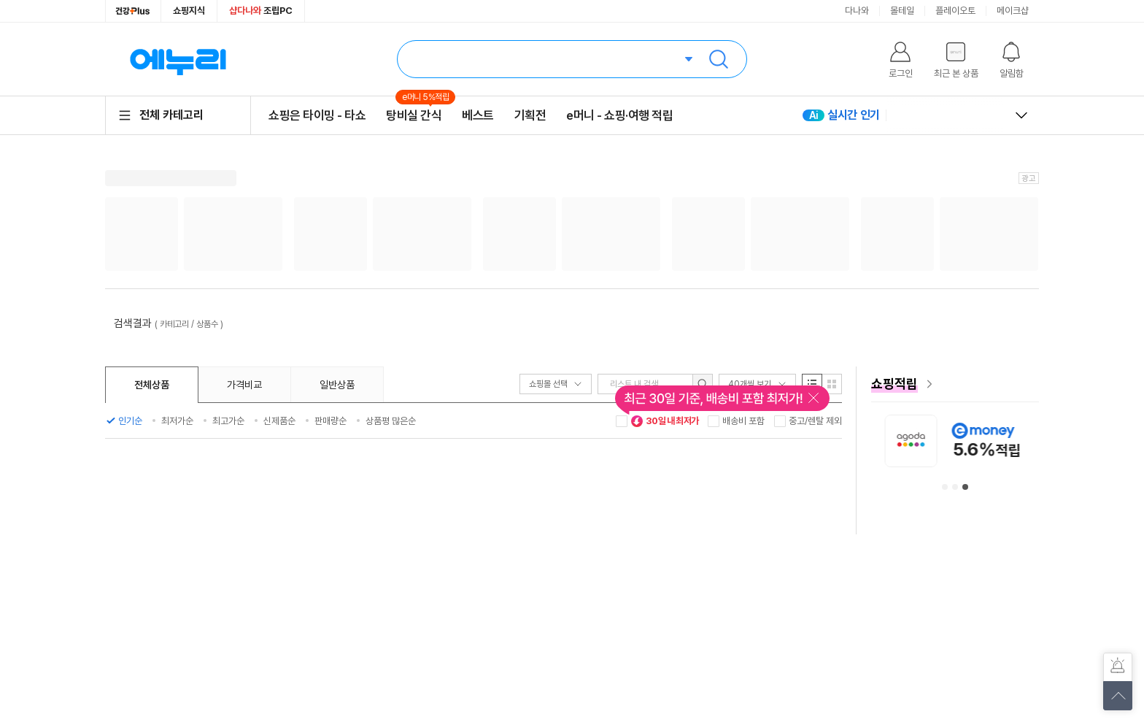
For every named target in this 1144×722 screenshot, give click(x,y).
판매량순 (330, 420)
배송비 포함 (743, 420)
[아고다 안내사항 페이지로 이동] (1033, 440)
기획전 (530, 115)
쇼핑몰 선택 (555, 384)
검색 (719, 59)
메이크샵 (1013, 10)
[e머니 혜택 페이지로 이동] (955, 384)
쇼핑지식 (189, 10)
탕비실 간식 (413, 115)
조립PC (261, 10)
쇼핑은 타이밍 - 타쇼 (317, 115)
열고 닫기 (1021, 115)
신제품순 (279, 420)
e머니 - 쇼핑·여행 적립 (619, 115)
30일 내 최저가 (664, 421)
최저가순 (177, 420)
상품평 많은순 (391, 420)
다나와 (857, 10)
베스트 (478, 115)
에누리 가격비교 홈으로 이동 (178, 59)
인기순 (130, 420)
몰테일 (902, 10)
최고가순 (228, 420)
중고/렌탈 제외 (815, 420)
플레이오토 (955, 10)
